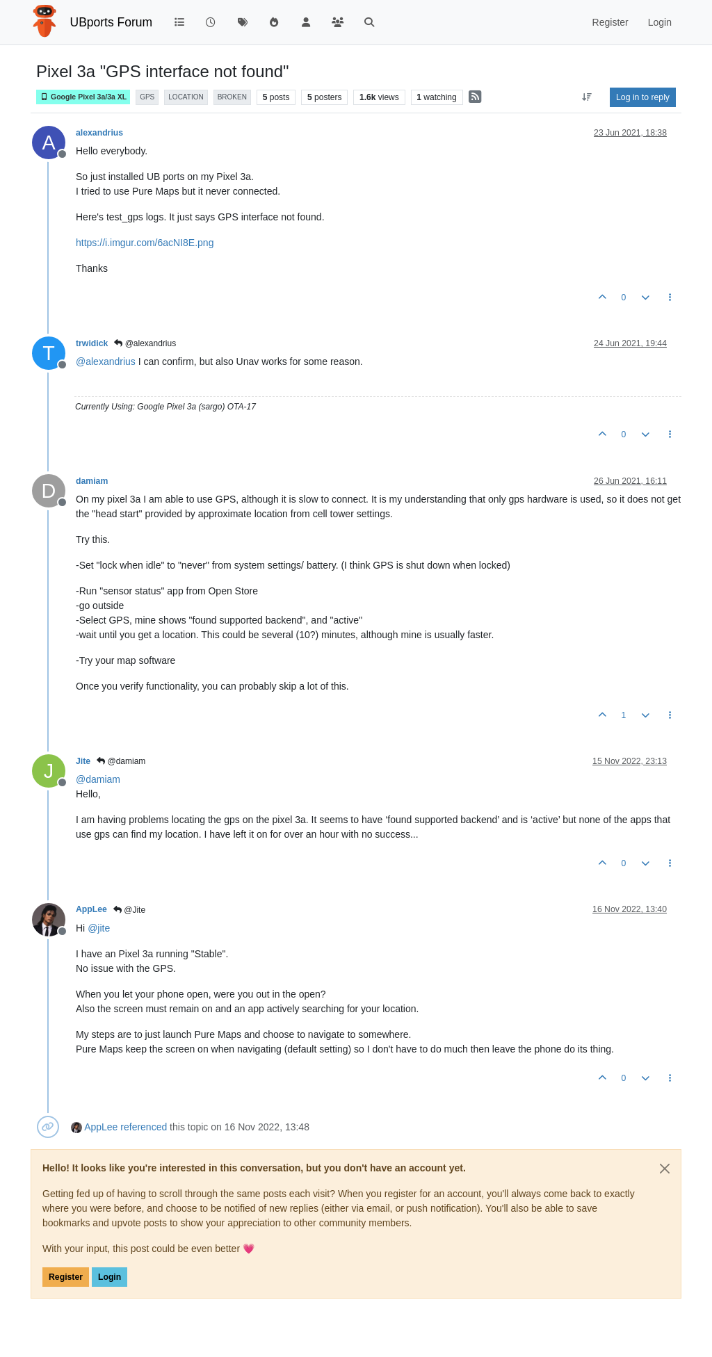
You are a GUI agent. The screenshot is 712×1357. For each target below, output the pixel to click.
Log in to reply (643, 97)
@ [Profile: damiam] (98, 779)
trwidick (92, 343)
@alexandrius (145, 343)
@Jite (129, 910)
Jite (83, 761)
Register (66, 1277)
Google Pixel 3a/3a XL (83, 96)
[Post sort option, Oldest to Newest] (587, 97)
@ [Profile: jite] (99, 928)
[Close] (665, 1168)
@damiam (121, 761)
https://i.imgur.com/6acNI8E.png (144, 242)
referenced (143, 1126)
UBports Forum (111, 22)
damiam (92, 481)
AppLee (91, 909)
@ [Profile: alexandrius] (106, 361)
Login (109, 1277)
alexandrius (99, 133)
